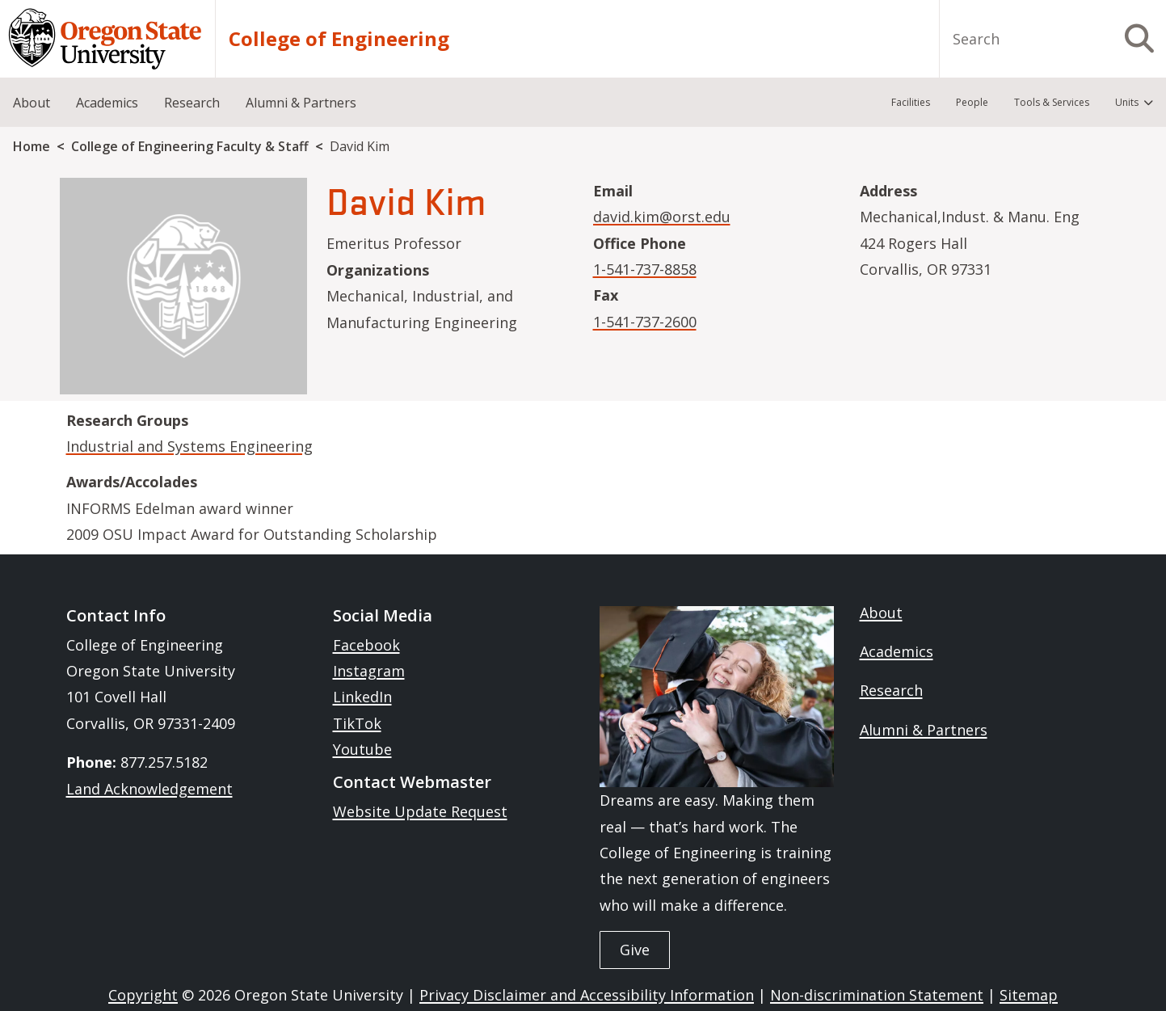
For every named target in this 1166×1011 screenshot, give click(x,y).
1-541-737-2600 (645, 321)
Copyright (143, 995)
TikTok (357, 723)
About (881, 612)
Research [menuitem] (192, 103)
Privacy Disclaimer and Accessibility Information (586, 995)
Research (891, 690)
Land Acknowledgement (149, 788)
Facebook (366, 645)
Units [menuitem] (1127, 102)
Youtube (362, 749)
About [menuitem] (31, 103)
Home (31, 146)
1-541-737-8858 (645, 269)
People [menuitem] (972, 102)
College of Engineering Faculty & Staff (190, 146)
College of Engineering (339, 39)
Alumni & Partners (923, 729)
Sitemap (1029, 995)
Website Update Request (420, 811)
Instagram (369, 670)
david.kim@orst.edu (661, 216)
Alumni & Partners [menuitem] (301, 103)
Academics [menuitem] (107, 103)
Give (635, 949)
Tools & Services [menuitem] (1051, 102)
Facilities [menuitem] (910, 102)
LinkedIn (362, 696)
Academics (896, 651)
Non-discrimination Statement (876, 995)
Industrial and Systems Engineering (189, 446)
